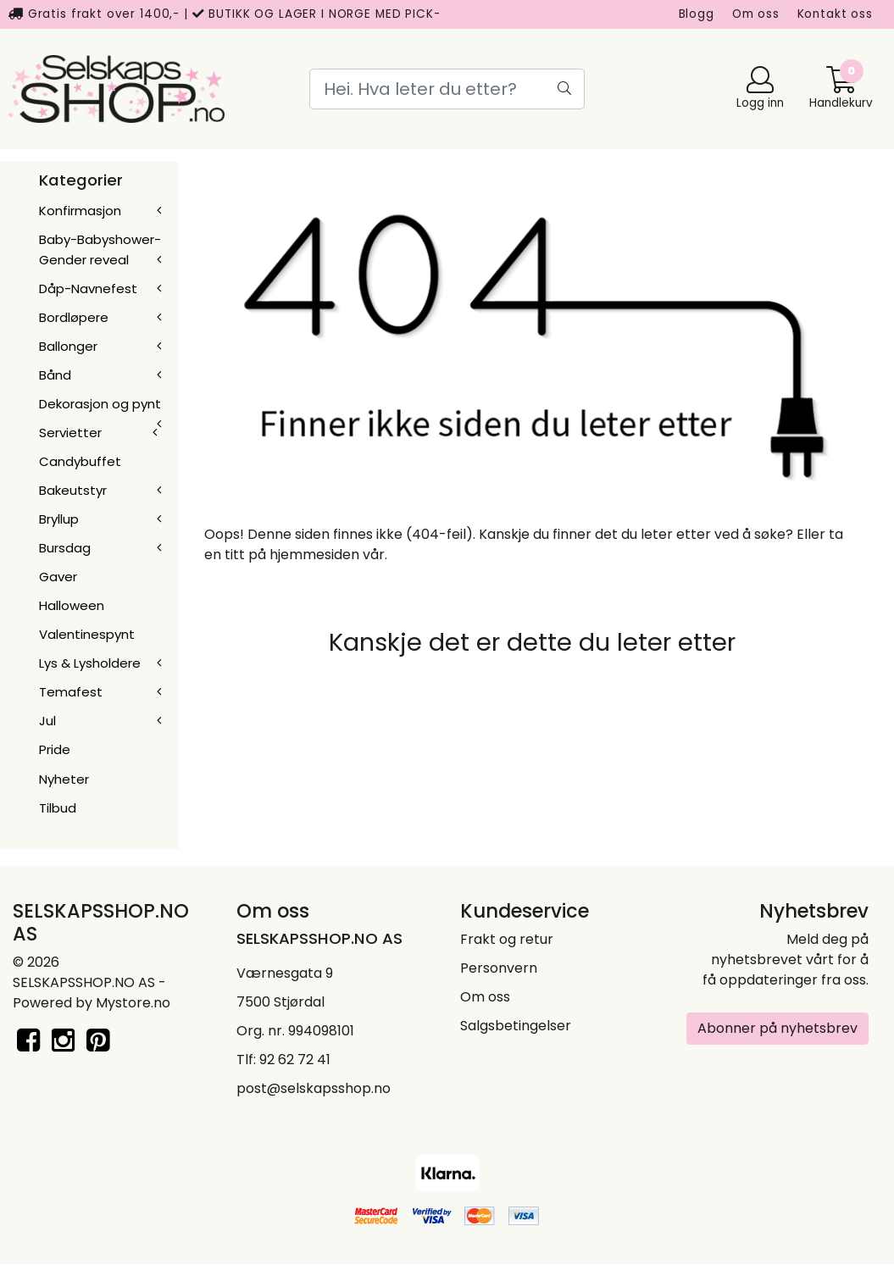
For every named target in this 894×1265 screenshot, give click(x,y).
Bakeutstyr (73, 490)
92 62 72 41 (294, 1059)
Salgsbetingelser (515, 1025)
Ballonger (68, 346)
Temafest (71, 692)
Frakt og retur (506, 939)
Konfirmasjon (80, 210)
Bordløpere (73, 317)
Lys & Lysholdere (90, 663)
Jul (47, 721)
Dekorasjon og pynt (100, 404)
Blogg (696, 14)
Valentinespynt (87, 634)
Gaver (58, 576)
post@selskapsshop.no (313, 1088)
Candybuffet (80, 461)
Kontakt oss (835, 14)
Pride (54, 749)
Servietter (70, 432)
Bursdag (65, 548)
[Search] (447, 89)
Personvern (498, 968)
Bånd (55, 375)
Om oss (756, 14)
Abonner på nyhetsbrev (777, 1028)
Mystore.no (133, 1003)
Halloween (71, 605)
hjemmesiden (314, 554)
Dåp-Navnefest (88, 288)
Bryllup (59, 519)
